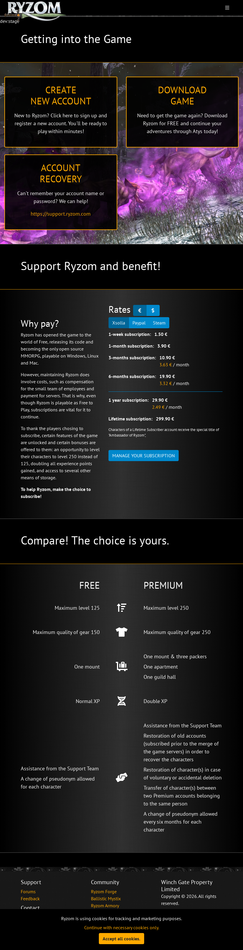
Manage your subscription (143, 455)
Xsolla (118, 322)
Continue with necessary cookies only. (121, 927)
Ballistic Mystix (106, 898)
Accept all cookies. (121, 939)
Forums (28, 891)
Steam (159, 322)
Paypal (139, 322)
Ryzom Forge (104, 891)
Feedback (30, 898)
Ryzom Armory (105, 905)
